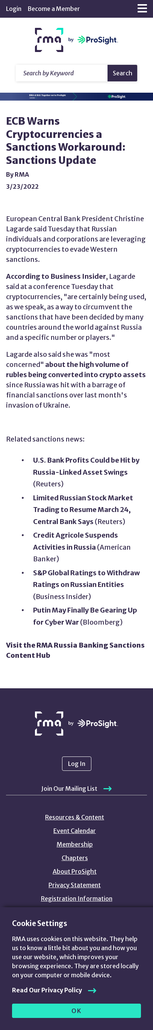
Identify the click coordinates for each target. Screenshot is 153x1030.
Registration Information (76, 898)
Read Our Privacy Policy (47, 990)
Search (122, 73)
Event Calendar (74, 830)
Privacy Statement (74, 885)
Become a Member (53, 8)
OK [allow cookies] (76, 1011)
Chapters (75, 858)
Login (13, 8)
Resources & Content (74, 817)
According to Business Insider (56, 276)
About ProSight (75, 871)
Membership (75, 844)
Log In (76, 763)
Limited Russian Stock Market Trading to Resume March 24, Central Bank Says (83, 510)
